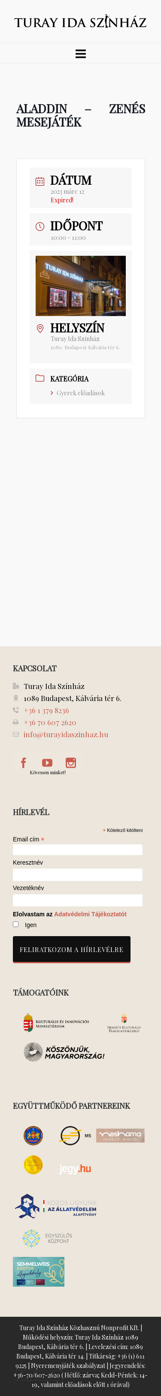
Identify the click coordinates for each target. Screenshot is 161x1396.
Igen (30, 924)
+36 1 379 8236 (46, 710)
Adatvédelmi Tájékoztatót (90, 914)
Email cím (29, 839)
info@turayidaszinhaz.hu (66, 734)
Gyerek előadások (78, 393)
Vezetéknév (28, 888)
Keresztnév (28, 862)
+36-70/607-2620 (36, 1375)
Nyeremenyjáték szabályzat (68, 1366)
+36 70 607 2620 (50, 722)
